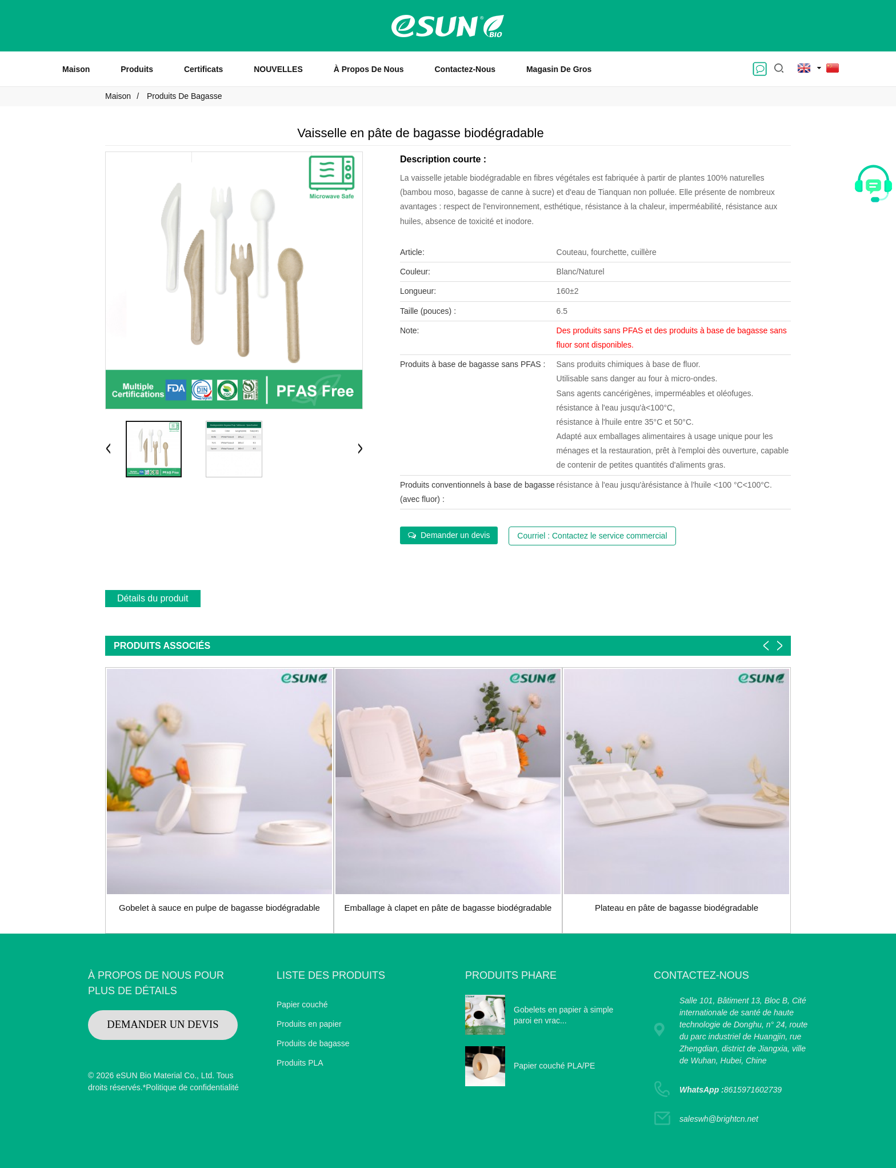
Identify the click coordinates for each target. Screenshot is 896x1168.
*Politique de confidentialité (191, 1087)
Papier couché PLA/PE (554, 1065)
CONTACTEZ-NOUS (701, 975)
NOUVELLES (278, 69)
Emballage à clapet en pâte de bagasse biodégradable (448, 907)
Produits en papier (309, 1024)
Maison (76, 69)
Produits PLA (300, 1062)
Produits (137, 69)
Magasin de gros (558, 69)
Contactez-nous (465, 69)
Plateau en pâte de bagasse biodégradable (676, 907)
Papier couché (302, 1004)
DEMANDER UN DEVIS (162, 1024)
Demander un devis (455, 535)
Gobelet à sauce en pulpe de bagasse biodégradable (219, 907)
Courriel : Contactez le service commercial (592, 535)
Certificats (203, 69)
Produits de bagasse (184, 96)
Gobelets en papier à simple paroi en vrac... (563, 1015)
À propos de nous (369, 69)
